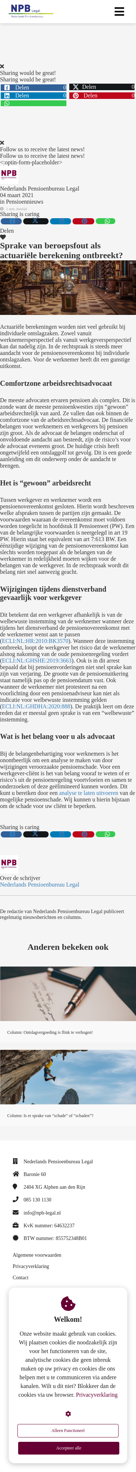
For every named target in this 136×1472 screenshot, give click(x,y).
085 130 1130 (37, 1200)
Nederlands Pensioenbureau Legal (39, 188)
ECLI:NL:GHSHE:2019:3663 (36, 660)
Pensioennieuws (24, 202)
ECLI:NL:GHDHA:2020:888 (36, 706)
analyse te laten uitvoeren (88, 793)
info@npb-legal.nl (42, 1213)
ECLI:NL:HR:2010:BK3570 (35, 641)
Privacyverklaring (97, 1395)
